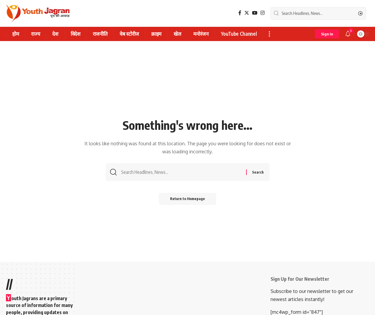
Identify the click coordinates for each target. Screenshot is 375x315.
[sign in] (327, 33)
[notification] (348, 34)
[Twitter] (247, 13)
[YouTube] (255, 13)
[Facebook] (240, 13)
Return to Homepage (187, 199)
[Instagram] (262, 13)
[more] (269, 34)
